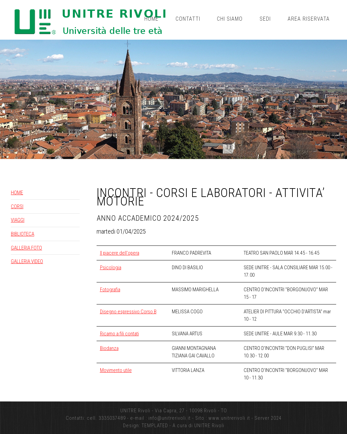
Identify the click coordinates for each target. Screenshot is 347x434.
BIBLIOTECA (22, 234)
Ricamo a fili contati (119, 334)
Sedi (265, 19)
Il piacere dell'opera (119, 253)
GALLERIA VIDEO (27, 261)
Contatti (188, 19)
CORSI (17, 206)
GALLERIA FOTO (26, 248)
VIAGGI (17, 220)
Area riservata (309, 19)
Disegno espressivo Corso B (128, 312)
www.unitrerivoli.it (229, 418)
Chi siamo (230, 19)
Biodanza (109, 348)
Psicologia (110, 267)
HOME (17, 193)
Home (151, 19)
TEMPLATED (155, 425)
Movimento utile (116, 370)
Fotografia (110, 290)
